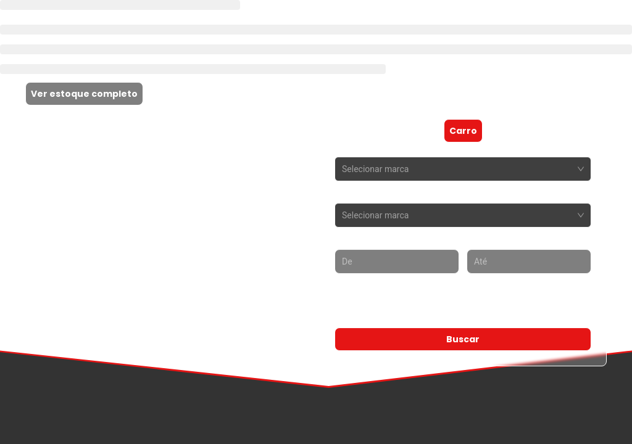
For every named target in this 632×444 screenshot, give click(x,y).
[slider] (342, 307)
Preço (348, 287)
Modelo (352, 194)
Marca (350, 148)
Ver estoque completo (84, 94)
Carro (463, 131)
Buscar (463, 339)
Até (475, 240)
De (341, 240)
